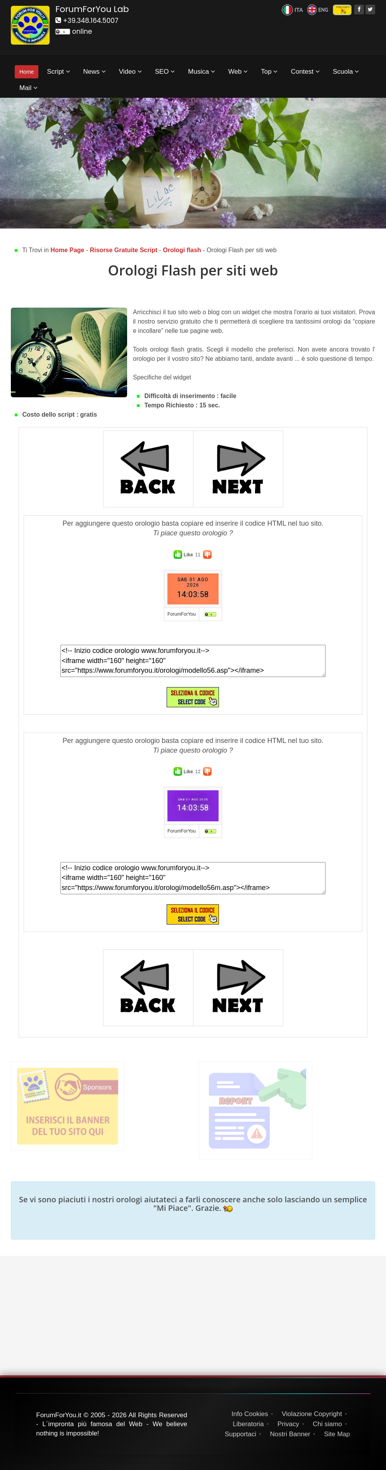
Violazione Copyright (312, 1414)
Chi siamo (328, 1424)
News (94, 71)
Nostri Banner (292, 1434)
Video (130, 71)
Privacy (288, 1424)
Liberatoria (248, 1424)
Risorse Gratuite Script (124, 250)
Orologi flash (183, 250)
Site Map (340, 1434)
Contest (305, 71)
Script (58, 71)
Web (238, 71)
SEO (165, 71)
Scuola (346, 71)
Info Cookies (249, 1414)
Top (269, 71)
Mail (28, 88)
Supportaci (241, 1434)
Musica (201, 71)
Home (26, 72)
